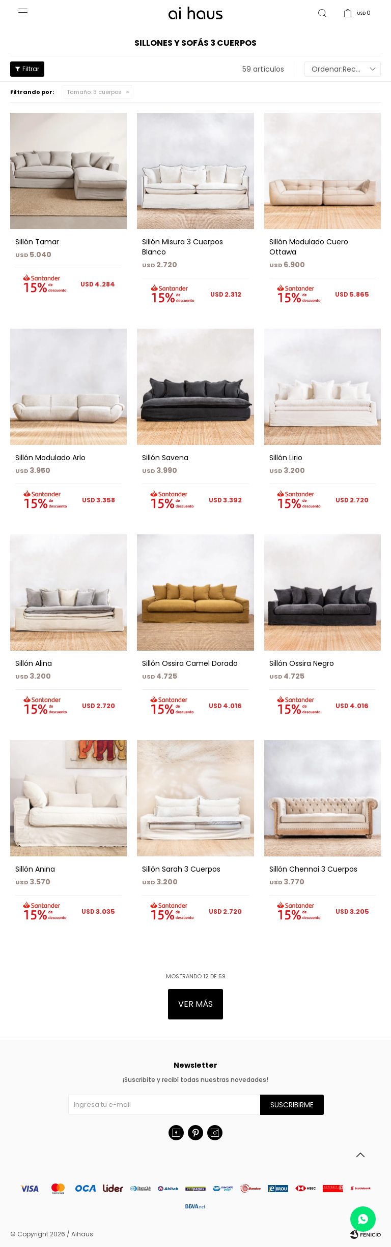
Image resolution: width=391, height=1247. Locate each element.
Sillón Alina (33, 663)
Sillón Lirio (285, 458)
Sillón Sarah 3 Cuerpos (181, 869)
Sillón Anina (35, 869)
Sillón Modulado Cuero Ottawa (308, 247)
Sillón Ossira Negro (301, 663)
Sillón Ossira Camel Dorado (190, 663)
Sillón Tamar (37, 242)
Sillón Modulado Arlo (50, 458)
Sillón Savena (165, 458)
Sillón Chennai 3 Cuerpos (313, 869)
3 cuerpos (94, 92)
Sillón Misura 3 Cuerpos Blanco (182, 247)
